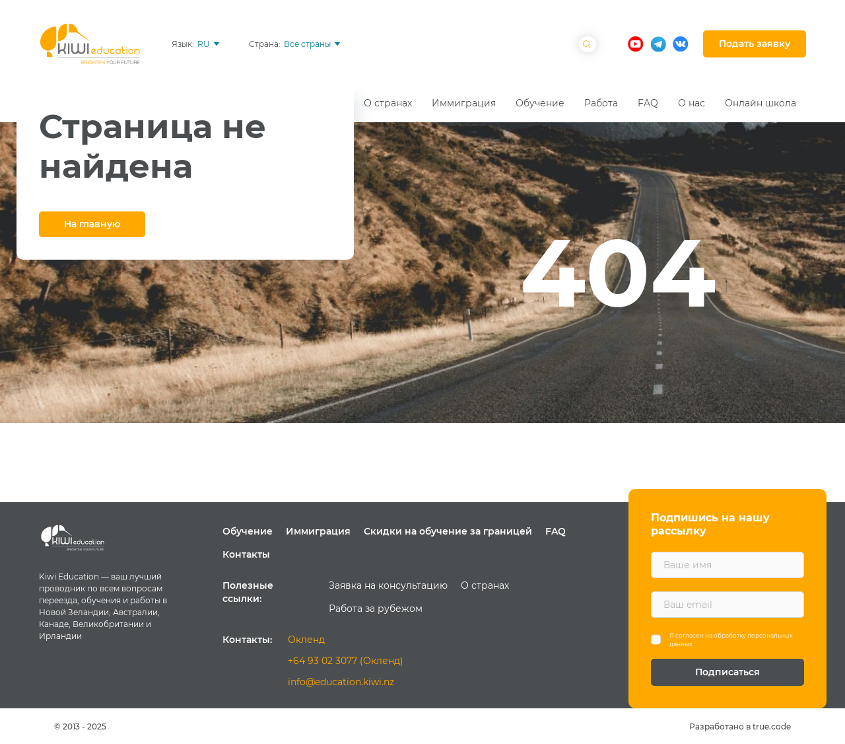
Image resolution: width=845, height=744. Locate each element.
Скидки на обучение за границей (448, 531)
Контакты (246, 554)
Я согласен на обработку (731, 640)
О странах (485, 585)
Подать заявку (754, 44)
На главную (92, 224)
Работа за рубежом (375, 608)
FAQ (555, 531)
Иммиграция (318, 531)
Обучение (247, 531)
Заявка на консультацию (388, 585)
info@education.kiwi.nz (341, 682)
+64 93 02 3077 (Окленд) (345, 661)
